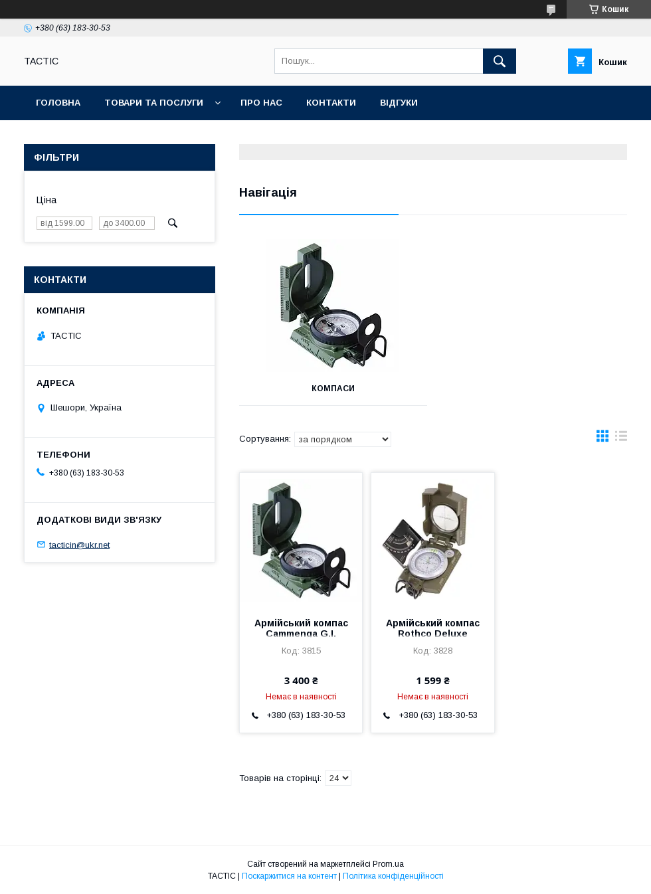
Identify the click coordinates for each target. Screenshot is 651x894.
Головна (58, 103)
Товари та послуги (153, 103)
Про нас (261, 103)
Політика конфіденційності (393, 876)
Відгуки (399, 103)
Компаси (333, 388)
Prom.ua (388, 864)
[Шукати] (499, 61)
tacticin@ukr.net (79, 544)
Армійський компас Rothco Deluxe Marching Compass (433, 634)
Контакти (331, 103)
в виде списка (621, 439)
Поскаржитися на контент (289, 876)
